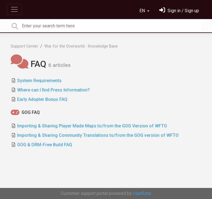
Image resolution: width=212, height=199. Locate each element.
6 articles (59, 65)
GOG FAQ (31, 112)
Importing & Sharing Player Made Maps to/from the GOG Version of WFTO (92, 126)
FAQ (29, 64)
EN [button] (142, 10)
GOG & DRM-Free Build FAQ (44, 144)
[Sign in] (179, 10)
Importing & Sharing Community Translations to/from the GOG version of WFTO (98, 135)
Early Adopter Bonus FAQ (42, 99)
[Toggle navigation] (14, 9)
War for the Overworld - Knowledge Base (81, 46)
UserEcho (142, 193)
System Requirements (39, 80)
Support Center (24, 46)
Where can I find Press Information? (53, 90)
